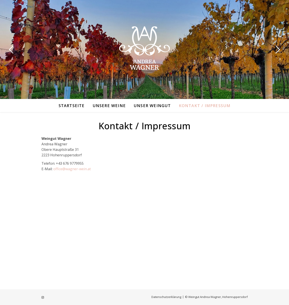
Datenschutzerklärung (166, 297)
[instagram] (42, 297)
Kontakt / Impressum (205, 105)
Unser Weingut (152, 105)
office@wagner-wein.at (72, 168)
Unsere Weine (109, 105)
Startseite (72, 105)
